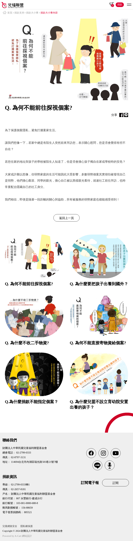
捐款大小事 (32, 12)
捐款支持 (19, 12)
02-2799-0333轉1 (20, 484)
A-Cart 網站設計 (23, 536)
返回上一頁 (66, 218)
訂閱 (115, 483)
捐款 (119, 4)
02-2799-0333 (23, 452)
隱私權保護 (26, 526)
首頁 (9, 12)
